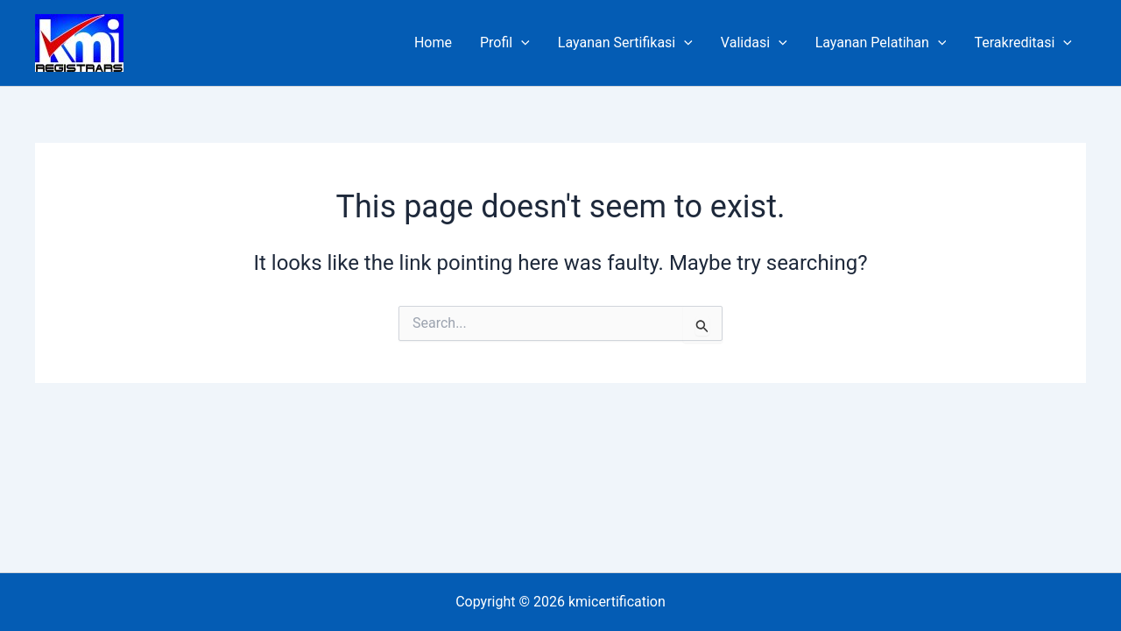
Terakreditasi (1023, 43)
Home (433, 42)
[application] (521, 43)
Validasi (754, 43)
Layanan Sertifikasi (625, 43)
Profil (505, 43)
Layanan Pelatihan (881, 43)
